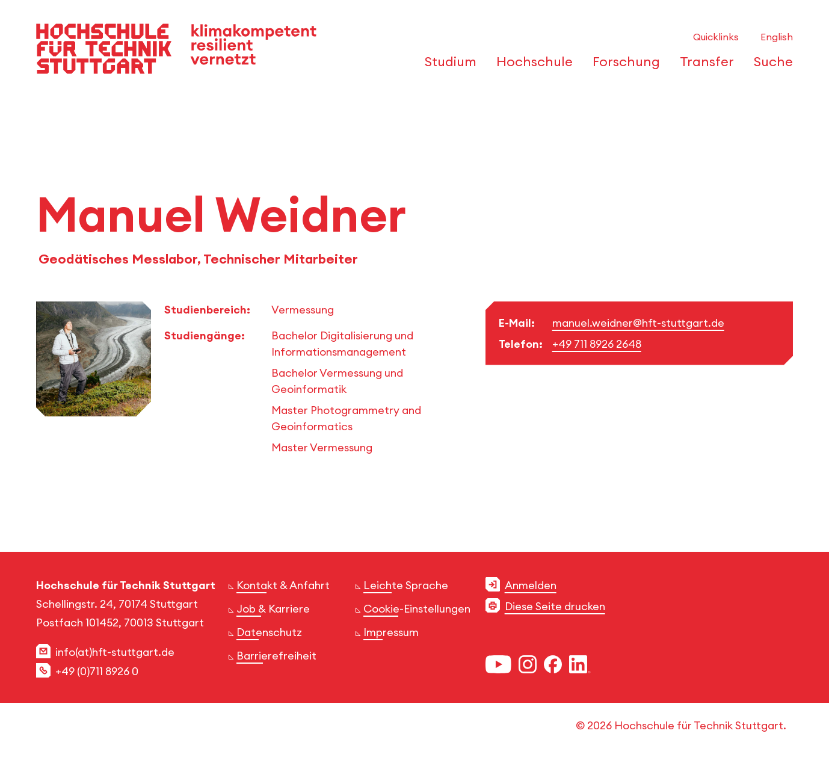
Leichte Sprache (405, 585)
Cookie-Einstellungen (416, 609)
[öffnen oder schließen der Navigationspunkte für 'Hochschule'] (531, 65)
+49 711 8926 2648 (596, 344)
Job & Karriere (273, 609)
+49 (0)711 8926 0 (96, 671)
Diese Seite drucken (555, 606)
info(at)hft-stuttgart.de (114, 652)
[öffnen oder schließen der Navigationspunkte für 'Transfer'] (703, 65)
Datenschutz (269, 632)
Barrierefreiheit (276, 656)
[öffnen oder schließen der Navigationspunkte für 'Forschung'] (623, 65)
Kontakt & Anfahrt (283, 585)
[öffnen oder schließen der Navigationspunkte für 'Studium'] (447, 65)
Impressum (391, 632)
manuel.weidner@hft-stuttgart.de (638, 323)
